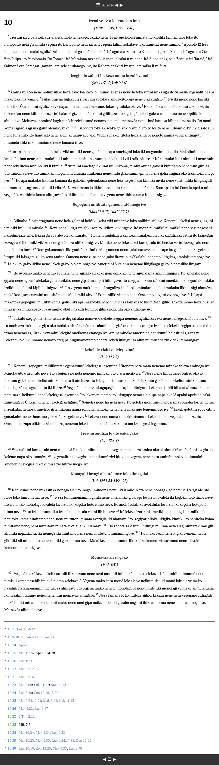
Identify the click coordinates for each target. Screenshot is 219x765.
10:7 (11, 629)
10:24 (12, 693)
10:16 (12, 661)
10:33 (12, 716)
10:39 (12, 740)
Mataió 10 (108, 5)
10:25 (12, 701)
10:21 (12, 677)
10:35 (12, 725)
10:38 (12, 732)
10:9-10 (13, 637)
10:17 (12, 669)
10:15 (12, 653)
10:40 (12, 748)
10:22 (12, 685)
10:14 (12, 645)
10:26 (12, 708)
